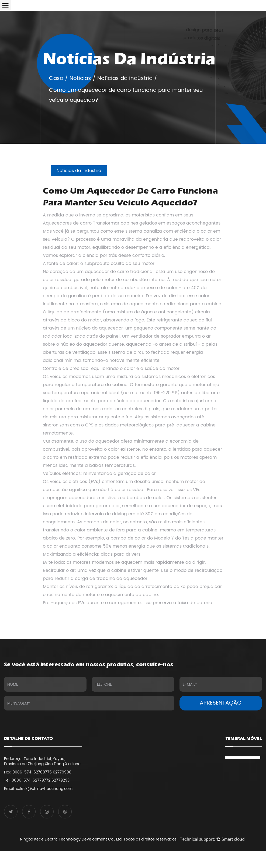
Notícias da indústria (125, 78)
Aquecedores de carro (67, 223)
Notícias (80, 78)
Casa (56, 78)
